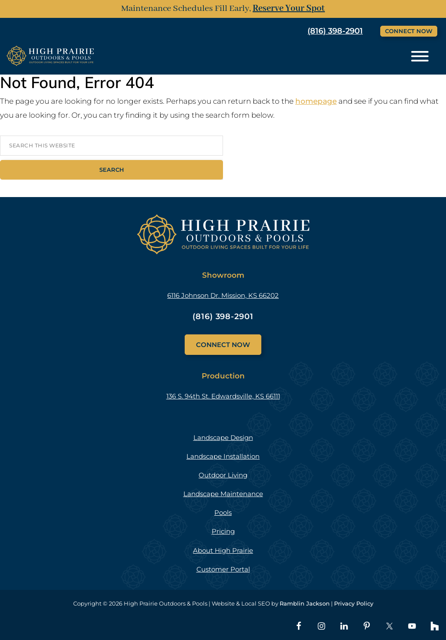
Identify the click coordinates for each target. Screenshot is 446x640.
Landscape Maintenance (223, 493)
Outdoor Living (223, 475)
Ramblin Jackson (305, 603)
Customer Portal (223, 569)
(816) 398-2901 (335, 31)
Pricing (223, 531)
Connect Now (408, 30)
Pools (223, 512)
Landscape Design (223, 437)
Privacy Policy (353, 603)
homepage (316, 101)
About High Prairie (223, 550)
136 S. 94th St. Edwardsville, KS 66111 (223, 396)
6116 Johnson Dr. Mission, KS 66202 (223, 295)
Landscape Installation (223, 456)
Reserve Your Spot (289, 8)
